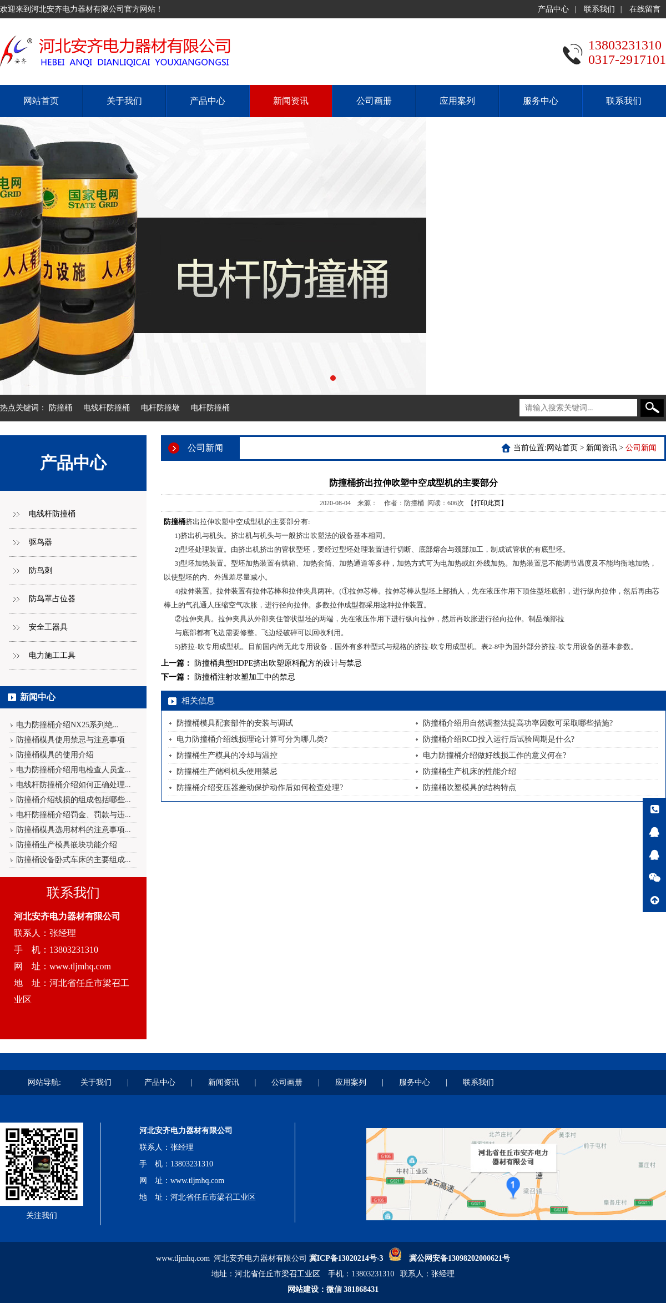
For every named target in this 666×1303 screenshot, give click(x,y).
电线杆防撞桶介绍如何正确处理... (73, 785)
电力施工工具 (52, 655)
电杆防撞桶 (210, 408)
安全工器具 (48, 627)
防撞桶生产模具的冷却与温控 (227, 755)
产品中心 (553, 9)
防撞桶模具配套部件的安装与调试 (234, 723)
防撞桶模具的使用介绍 (55, 755)
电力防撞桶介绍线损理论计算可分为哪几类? (251, 739)
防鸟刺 (40, 570)
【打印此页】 (487, 503)
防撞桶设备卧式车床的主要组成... (73, 860)
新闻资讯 (291, 100)
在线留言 (644, 9)
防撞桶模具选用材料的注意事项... (73, 830)
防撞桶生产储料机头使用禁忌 (227, 771)
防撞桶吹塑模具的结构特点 (469, 787)
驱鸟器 (40, 542)
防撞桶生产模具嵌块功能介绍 (66, 845)
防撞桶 (60, 408)
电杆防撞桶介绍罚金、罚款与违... (73, 815)
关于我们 (124, 100)
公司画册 (374, 100)
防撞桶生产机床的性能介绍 (469, 771)
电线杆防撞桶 (106, 408)
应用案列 (457, 100)
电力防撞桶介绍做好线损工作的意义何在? (494, 755)
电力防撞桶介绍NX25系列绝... (67, 725)
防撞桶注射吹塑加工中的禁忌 (244, 677)
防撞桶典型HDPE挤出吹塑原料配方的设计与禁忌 (278, 663)
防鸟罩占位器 (52, 599)
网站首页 (41, 100)
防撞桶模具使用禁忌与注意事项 (70, 740)
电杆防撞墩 (160, 408)
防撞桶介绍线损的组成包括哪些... (73, 800)
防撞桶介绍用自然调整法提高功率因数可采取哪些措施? (518, 723)
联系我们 (599, 9)
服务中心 (540, 100)
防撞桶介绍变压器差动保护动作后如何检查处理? (259, 787)
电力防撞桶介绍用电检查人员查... (73, 770)
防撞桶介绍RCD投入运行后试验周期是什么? (498, 739)
